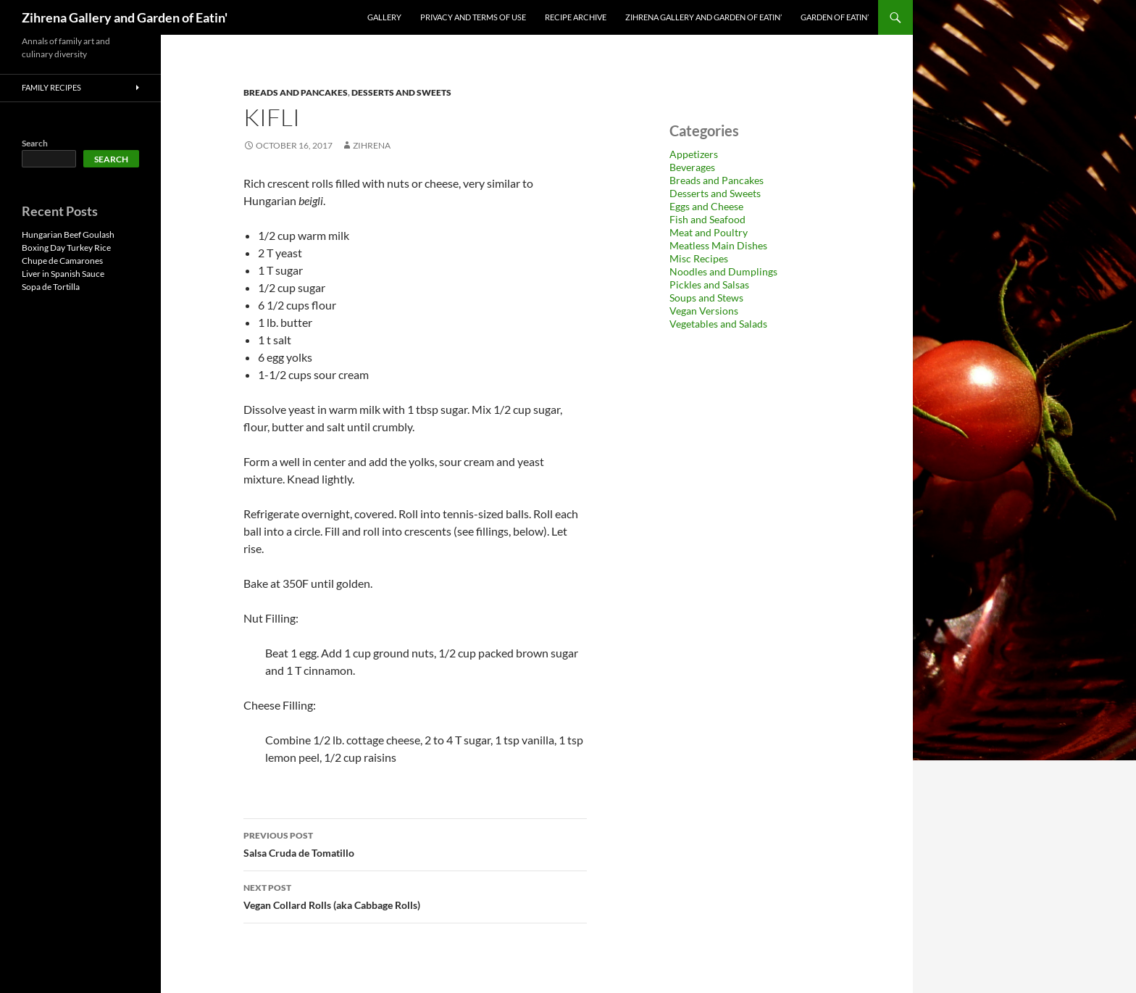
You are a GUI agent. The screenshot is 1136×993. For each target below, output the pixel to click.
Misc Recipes (698, 258)
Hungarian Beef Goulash (68, 234)
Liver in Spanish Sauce (63, 273)
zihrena (371, 145)
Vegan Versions (703, 310)
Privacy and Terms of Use (473, 17)
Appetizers (693, 154)
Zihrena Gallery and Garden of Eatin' (124, 17)
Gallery (384, 17)
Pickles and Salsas (709, 284)
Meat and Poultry (708, 232)
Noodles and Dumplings (723, 271)
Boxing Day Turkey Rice (66, 247)
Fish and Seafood (707, 219)
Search (35, 143)
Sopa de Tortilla (51, 286)
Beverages (692, 167)
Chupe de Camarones (62, 260)
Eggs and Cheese (706, 206)
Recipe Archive (575, 17)
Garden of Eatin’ (835, 17)
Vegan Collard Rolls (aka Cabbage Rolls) (415, 895)
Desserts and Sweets (401, 92)
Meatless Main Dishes (718, 245)
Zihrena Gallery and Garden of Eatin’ (703, 17)
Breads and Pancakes (295, 92)
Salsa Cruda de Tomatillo (415, 843)
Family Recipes (51, 87)
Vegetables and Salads (718, 323)
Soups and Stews (706, 297)
